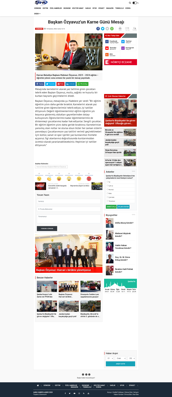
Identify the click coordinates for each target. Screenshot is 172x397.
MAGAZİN (109, 8)
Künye (109, 392)
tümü (133, 171)
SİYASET (101, 8)
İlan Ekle (136, 394)
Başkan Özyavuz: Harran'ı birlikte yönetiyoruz (66, 296)
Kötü (110, 193)
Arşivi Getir (120, 364)
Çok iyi (111, 186)
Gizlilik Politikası (118, 392)
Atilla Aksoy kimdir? (124, 223)
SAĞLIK (88, 8)
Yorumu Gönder (47, 228)
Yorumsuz (112, 201)
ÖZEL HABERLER (56, 8)
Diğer (37, 13)
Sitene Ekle (128, 392)
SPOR (94, 8)
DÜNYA (127, 8)
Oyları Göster (123, 207)
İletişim (136, 392)
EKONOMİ (67, 8)
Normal (111, 190)
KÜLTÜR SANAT (78, 8)
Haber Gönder (118, 394)
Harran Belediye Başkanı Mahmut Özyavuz (51, 167)
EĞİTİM (45, 8)
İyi (109, 182)
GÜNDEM (37, 8)
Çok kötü (111, 197)
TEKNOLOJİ (119, 8)
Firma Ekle (128, 394)
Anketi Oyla (111, 207)
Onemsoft (43, 394)
